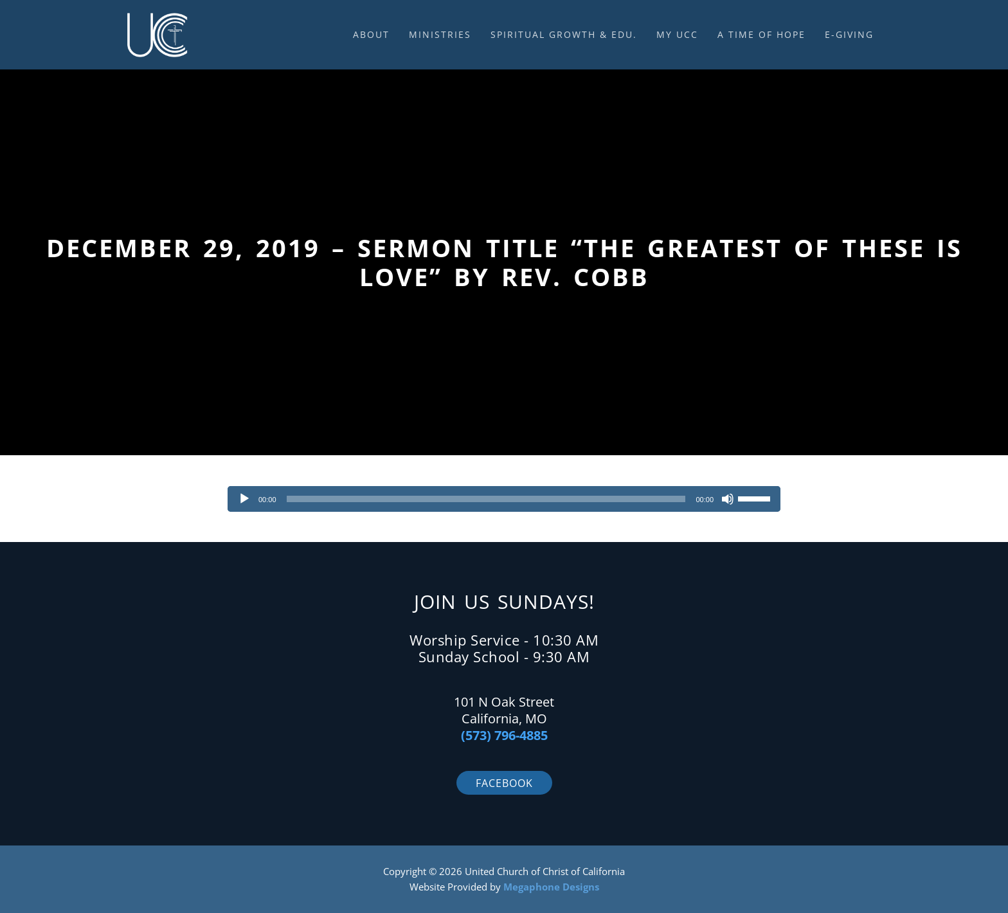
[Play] (244, 499)
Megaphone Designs (551, 886)
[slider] (486, 499)
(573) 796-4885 (504, 735)
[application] (504, 499)
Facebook (504, 783)
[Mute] (727, 499)
